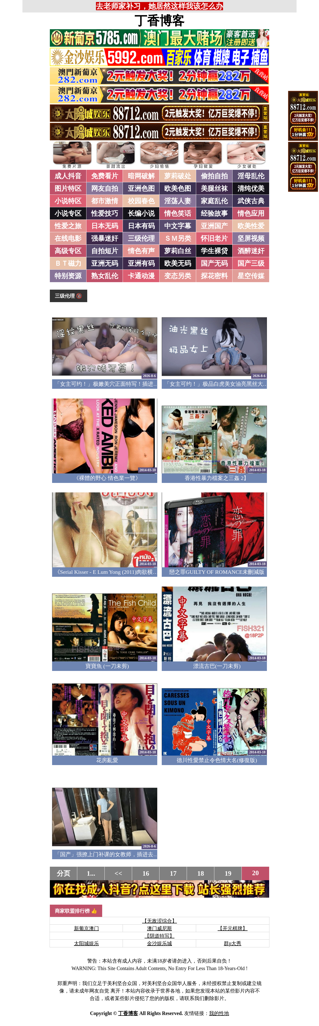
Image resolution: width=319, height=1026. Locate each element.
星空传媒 (251, 276)
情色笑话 (177, 213)
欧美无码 (177, 263)
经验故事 (214, 213)
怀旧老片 (214, 238)
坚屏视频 (251, 238)
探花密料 (214, 276)
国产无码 (214, 263)
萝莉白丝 (177, 251)
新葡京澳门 (86, 928)
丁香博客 (159, 21)
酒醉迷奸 (251, 251)
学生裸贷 (214, 251)
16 (146, 873)
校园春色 (141, 201)
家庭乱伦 (214, 201)
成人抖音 (68, 176)
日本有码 (141, 226)
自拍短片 (104, 251)
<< (118, 873)
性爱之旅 (68, 226)
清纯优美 (251, 188)
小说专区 (68, 213)
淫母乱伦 (251, 176)
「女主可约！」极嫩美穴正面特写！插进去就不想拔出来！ (126, 384)
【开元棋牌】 (232, 928)
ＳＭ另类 (177, 238)
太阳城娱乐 (86, 943)
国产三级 (251, 263)
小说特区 (68, 201)
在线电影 (68, 238)
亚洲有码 (141, 263)
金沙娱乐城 (159, 943)
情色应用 (251, 213)
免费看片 (104, 176)
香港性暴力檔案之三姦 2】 (217, 478)
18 (200, 873)
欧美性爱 (251, 226)
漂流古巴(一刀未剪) (217, 666)
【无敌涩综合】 (159, 921)
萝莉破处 (177, 176)
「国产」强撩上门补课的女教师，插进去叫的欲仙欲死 (120, 854)
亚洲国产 (214, 226)
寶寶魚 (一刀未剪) (107, 666)
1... (91, 873)
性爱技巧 (104, 213)
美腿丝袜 (214, 188)
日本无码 (104, 226)
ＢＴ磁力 (68, 263)
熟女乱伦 (104, 276)
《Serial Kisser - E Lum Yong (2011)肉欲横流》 (109, 572)
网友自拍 (104, 188)
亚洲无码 (104, 263)
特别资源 (68, 276)
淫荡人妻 (177, 201)
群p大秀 (232, 943)
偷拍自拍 (214, 176)
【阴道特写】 (159, 936)
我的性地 (219, 1013)
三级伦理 (141, 238)
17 (173, 873)
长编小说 (141, 213)
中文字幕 (177, 226)
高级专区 (68, 251)
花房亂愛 (107, 760)
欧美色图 (177, 188)
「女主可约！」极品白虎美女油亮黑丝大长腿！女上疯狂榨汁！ (241, 384)
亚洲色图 (141, 188)
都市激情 (104, 201)
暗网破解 (141, 176)
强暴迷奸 (104, 238)
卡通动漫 (141, 276)
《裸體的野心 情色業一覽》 (107, 478)
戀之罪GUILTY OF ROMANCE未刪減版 (216, 572)
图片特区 (68, 188)
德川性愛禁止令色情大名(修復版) (217, 760)
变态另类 (177, 276)
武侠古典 (251, 201)
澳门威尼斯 (159, 928)
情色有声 (141, 251)
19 (228, 873)
